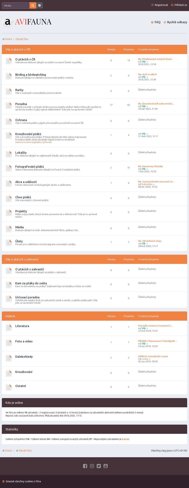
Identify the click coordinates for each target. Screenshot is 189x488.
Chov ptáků (23, 197)
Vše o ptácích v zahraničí (22, 259)
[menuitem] (179, 5)
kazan (125, 439)
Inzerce (10, 316)
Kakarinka (147, 184)
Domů (8, 450)
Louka (145, 359)
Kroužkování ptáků (28, 134)
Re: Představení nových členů (155, 59)
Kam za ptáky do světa (31, 283)
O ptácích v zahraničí (29, 269)
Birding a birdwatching (30, 74)
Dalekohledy (24, 356)
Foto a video (24, 341)
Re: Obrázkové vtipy (149, 241)
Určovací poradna (27, 297)
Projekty (21, 211)
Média (19, 227)
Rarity (19, 90)
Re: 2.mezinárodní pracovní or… (156, 181)
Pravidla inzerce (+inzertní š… (155, 325)
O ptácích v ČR (25, 59)
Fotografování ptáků (29, 166)
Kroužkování (23, 372)
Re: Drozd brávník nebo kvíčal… (156, 103)
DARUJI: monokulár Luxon (153, 356)
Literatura (22, 326)
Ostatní (20, 386)
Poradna (21, 104)
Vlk (144, 61)
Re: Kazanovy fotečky (150, 166)
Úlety (19, 241)
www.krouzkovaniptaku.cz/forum (33, 142)
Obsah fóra (24, 450)
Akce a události (26, 182)
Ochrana (21, 120)
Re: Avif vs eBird (147, 74)
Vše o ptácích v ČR (18, 49)
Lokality (21, 152)
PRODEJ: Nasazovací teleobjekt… (157, 341)
